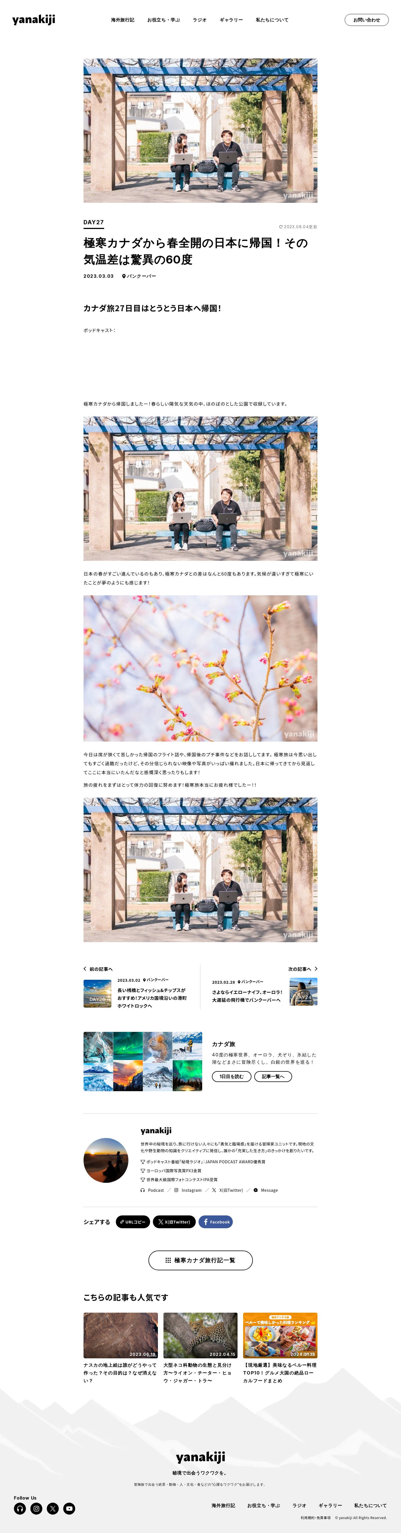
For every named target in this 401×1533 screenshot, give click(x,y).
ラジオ (200, 20)
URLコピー (135, 1221)
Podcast (152, 1190)
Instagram (188, 1190)
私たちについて (272, 20)
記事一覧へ (273, 1076)
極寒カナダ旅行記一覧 (201, 1259)
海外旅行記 (223, 1504)
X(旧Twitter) (227, 1190)
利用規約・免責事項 (316, 1517)
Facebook (221, 1221)
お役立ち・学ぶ (163, 20)
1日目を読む (232, 1076)
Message (266, 1190)
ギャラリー (231, 20)
